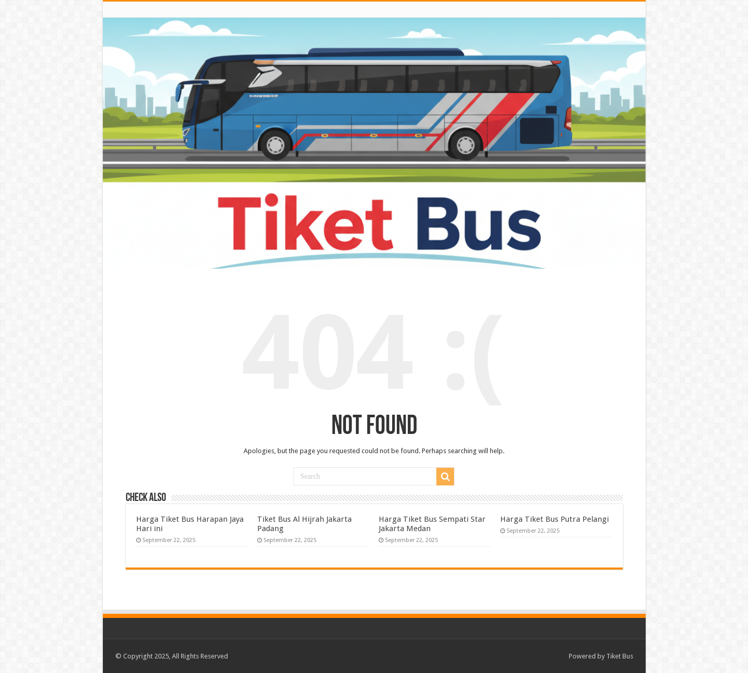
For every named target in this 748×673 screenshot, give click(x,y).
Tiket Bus (619, 656)
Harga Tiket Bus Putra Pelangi (554, 519)
